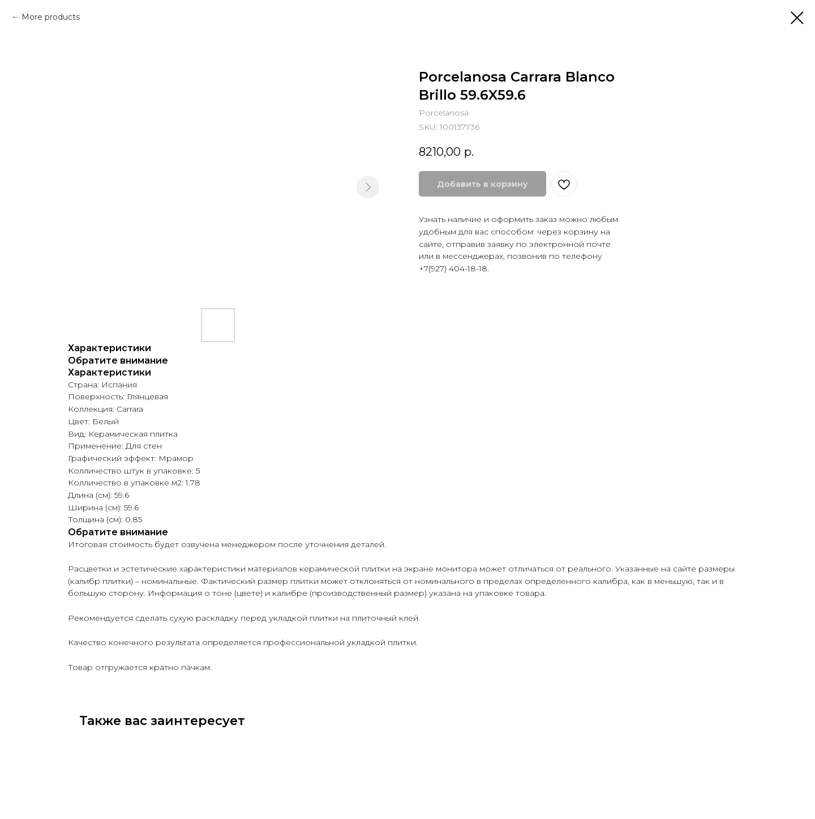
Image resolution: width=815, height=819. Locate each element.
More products (51, 17)
